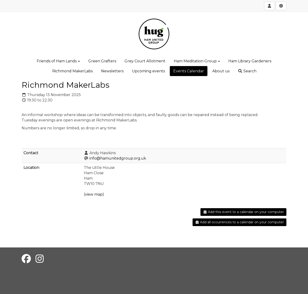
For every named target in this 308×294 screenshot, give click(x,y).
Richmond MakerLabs (72, 71)
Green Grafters (102, 61)
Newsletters (112, 71)
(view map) (94, 194)
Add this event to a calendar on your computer (243, 212)
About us (220, 71)
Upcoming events (148, 71)
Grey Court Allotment (145, 61)
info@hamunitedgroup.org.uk (117, 158)
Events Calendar (188, 71)
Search (247, 71)
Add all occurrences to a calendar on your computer (239, 222)
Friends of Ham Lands (58, 61)
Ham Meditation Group (197, 61)
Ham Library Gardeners (249, 61)
